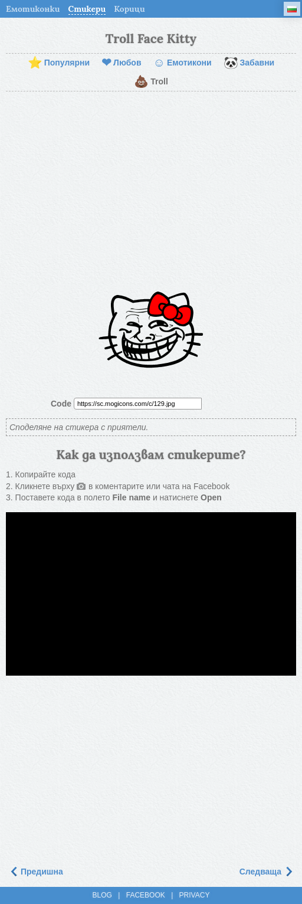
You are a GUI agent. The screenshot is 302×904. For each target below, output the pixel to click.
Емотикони (182, 63)
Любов (121, 63)
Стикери (87, 9)
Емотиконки (33, 9)
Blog (102, 895)
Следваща (266, 871)
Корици (129, 9)
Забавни (249, 63)
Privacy (194, 895)
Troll (151, 82)
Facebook (145, 895)
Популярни (59, 63)
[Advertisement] (151, 185)
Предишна (36, 871)
